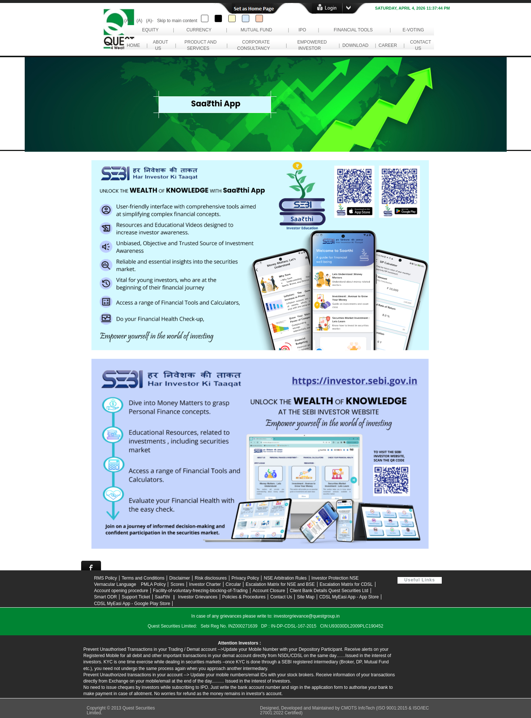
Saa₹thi (162, 597)
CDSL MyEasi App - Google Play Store (132, 603)
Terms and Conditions (143, 578)
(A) (139, 20)
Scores (177, 584)
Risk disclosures (211, 578)
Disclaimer (179, 578)
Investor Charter (205, 584)
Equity (150, 29)
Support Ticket (136, 597)
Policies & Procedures (244, 597)
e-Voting (413, 29)
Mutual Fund (256, 29)
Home (133, 45)
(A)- (149, 20)
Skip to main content (177, 20)
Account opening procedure (121, 590)
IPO (302, 29)
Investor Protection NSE (335, 578)
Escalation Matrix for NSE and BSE (280, 584)
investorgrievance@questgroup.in (307, 616)
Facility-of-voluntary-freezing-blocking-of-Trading (200, 590)
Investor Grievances (198, 597)
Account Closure (269, 590)
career (387, 45)
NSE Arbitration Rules (285, 578)
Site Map (305, 597)
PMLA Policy (153, 584)
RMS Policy (105, 578)
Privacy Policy (245, 578)
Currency (198, 29)
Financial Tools (353, 29)
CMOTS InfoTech (358, 708)
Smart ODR (105, 597)
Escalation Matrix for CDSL (346, 584)
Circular (233, 584)
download (355, 45)
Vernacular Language (115, 584)
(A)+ (128, 20)
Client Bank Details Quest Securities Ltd (329, 590)
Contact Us (281, 597)
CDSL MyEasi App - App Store (349, 597)
